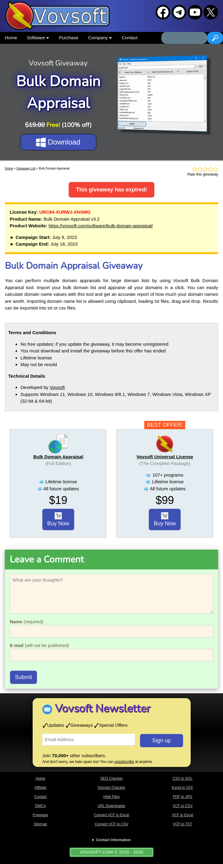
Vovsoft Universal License (164, 456)
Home (11, 37)
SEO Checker (111, 778)
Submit (23, 677)
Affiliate (40, 787)
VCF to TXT (182, 824)
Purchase (68, 37)
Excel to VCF (182, 787)
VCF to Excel (182, 815)
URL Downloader (111, 806)
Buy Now (58, 519)
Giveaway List (25, 168)
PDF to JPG (182, 797)
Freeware (40, 815)
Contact (130, 37)
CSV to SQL (182, 778)
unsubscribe (124, 762)
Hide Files (111, 797)
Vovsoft (57, 387)
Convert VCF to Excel (111, 815)
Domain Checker (111, 787)
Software (38, 37)
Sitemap (40, 824)
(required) (26, 621)
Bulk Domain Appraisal (58, 456)
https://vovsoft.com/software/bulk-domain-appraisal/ (101, 225)
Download (58, 142)
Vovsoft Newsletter (102, 708)
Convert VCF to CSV (111, 824)
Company (100, 37)
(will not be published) (39, 645)
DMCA (40, 806)
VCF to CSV (182, 806)
